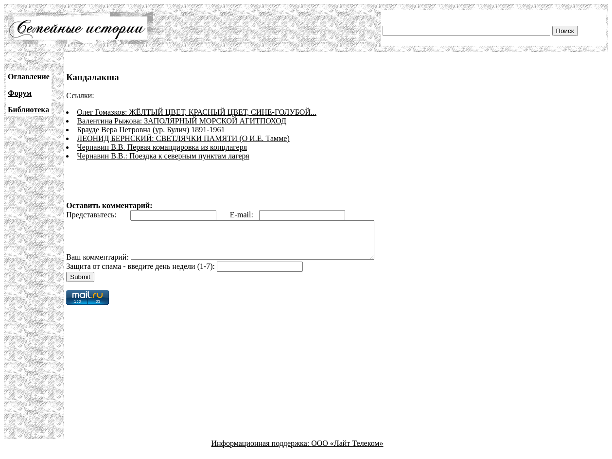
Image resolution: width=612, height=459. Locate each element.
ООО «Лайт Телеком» (347, 450)
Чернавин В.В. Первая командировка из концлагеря (162, 147)
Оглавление (29, 76)
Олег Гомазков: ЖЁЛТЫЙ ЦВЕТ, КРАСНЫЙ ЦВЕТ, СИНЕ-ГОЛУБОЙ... (196, 112)
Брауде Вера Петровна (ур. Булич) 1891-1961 (151, 129)
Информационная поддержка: (261, 450)
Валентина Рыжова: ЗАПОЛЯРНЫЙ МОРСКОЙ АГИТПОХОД (181, 121)
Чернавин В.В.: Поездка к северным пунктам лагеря (163, 156)
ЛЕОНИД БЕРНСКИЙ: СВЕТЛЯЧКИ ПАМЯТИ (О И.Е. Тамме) (183, 138)
